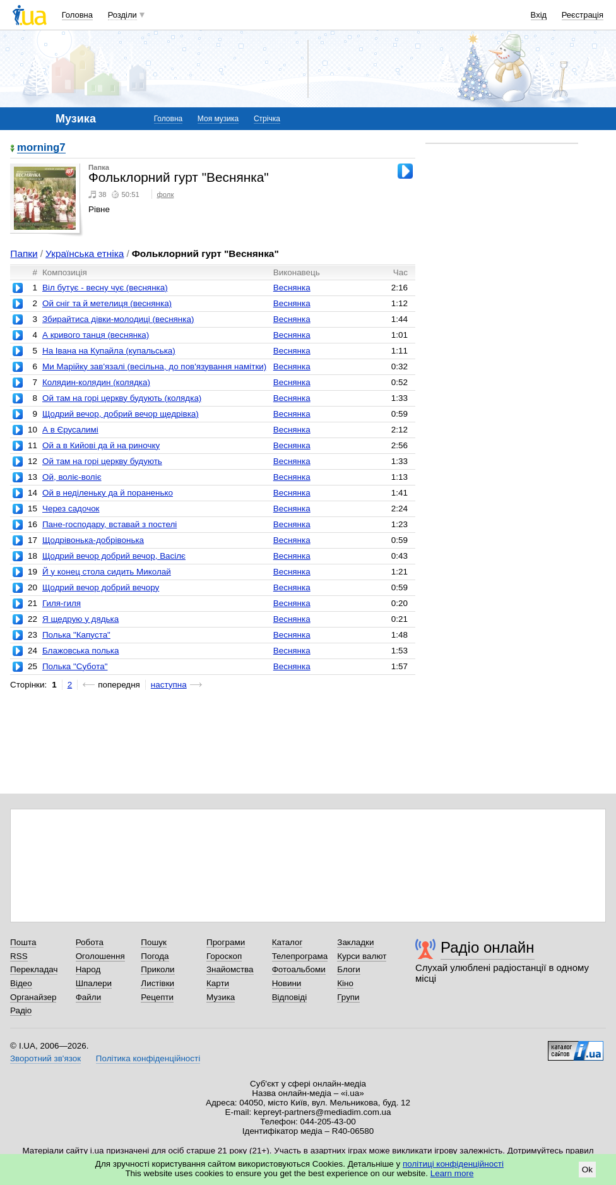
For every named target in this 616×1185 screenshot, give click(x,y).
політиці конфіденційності (453, 1164)
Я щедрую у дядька (80, 619)
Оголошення (100, 956)
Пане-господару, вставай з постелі (109, 524)
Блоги (348, 969)
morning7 (41, 148)
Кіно (345, 983)
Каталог (287, 942)
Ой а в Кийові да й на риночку (101, 445)
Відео (21, 983)
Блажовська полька (80, 650)
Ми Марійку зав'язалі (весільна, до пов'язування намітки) (154, 366)
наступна (169, 684)
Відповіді (289, 997)
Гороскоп (224, 956)
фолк (165, 194)
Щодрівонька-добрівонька (93, 540)
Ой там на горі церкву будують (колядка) (121, 398)
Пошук (154, 942)
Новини (287, 983)
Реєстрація (582, 15)
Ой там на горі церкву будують (102, 461)
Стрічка (267, 118)
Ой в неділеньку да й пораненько (107, 492)
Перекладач (33, 969)
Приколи (157, 969)
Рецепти (157, 997)
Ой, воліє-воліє (72, 477)
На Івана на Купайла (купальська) (108, 350)
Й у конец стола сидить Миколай (106, 571)
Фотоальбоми (299, 969)
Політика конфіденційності (148, 1058)
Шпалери (94, 983)
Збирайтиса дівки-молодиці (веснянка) (118, 319)
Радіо (21, 1010)
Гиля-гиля (61, 603)
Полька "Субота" (75, 666)
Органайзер (33, 997)
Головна (77, 15)
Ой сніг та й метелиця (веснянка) (107, 303)
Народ (88, 969)
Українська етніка (84, 253)
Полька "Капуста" (76, 635)
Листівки (157, 983)
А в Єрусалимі (70, 429)
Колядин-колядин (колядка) (96, 382)
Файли (89, 997)
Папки (23, 253)
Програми (225, 942)
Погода (155, 956)
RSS (19, 956)
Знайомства (230, 969)
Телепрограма (300, 956)
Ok (587, 1169)
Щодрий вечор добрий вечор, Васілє (114, 556)
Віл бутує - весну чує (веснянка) (105, 287)
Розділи (122, 15)
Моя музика (218, 118)
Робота (90, 942)
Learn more (452, 1173)
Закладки (355, 942)
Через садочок (71, 508)
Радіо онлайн (488, 947)
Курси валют (361, 956)
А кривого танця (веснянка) (95, 335)
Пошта (23, 942)
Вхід (539, 15)
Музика (220, 997)
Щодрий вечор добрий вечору (100, 587)
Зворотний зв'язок (45, 1058)
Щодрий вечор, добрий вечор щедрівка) (120, 414)
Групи (348, 997)
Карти (217, 983)
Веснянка (292, 287)
